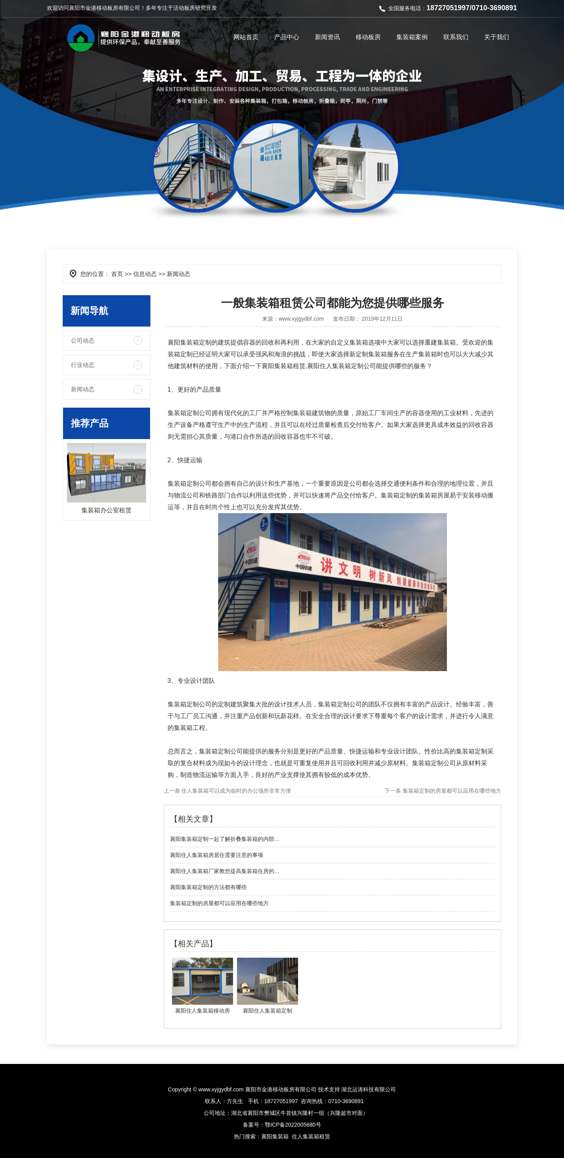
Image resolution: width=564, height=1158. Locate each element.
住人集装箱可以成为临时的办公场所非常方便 (235, 791)
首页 (117, 273)
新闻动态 (82, 389)
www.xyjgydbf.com (301, 319)
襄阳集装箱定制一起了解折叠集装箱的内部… (225, 839)
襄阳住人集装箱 (329, 366)
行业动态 (82, 364)
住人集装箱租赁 (311, 1136)
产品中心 (286, 37)
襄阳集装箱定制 (190, 342)
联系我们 (455, 37)
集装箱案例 (412, 37)
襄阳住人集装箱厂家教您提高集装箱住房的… (225, 871)
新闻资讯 (327, 37)
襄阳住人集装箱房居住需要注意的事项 (216, 855)
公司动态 (82, 340)
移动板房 (368, 37)
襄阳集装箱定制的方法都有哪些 (208, 887)
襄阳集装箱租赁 (284, 366)
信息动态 (145, 273)
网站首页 (245, 37)
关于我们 (496, 37)
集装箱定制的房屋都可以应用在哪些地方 (451, 791)
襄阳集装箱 (275, 1136)
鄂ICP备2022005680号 (293, 1125)
